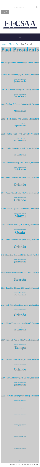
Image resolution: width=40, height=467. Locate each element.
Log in (5, 12)
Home (3, 44)
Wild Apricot (21, 464)
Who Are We (13, 44)
